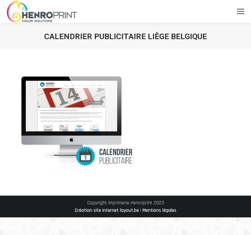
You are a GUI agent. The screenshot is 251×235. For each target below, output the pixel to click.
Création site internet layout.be (107, 210)
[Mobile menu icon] (240, 11)
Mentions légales (159, 210)
